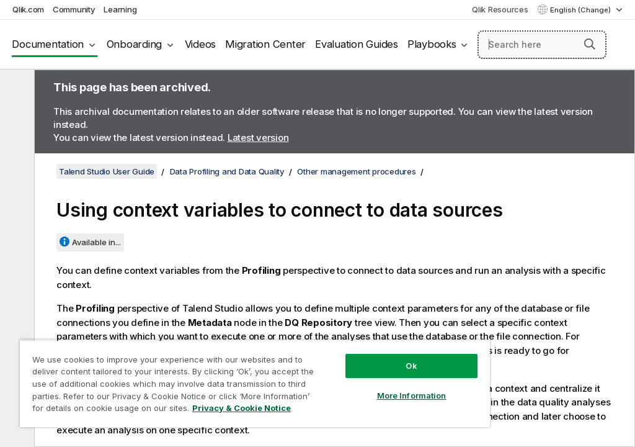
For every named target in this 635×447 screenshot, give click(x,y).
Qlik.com (28, 9)
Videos (200, 44)
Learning (120, 9)
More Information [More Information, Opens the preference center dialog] (411, 395)
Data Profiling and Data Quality (227, 171)
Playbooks (431, 44)
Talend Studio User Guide (106, 171)
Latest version (258, 137)
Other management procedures (356, 171)
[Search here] (542, 45)
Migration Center (265, 44)
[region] (255, 383)
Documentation (48, 44)
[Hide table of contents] (15, 88)
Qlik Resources (500, 9)
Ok (411, 366)
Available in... (96, 242)
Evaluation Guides (356, 44)
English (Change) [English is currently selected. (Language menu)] (581, 10)
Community (74, 9)
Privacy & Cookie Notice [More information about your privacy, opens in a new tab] (241, 408)
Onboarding (134, 44)
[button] (589, 44)
